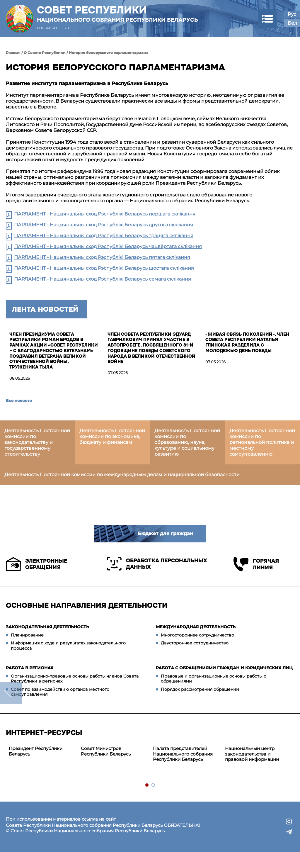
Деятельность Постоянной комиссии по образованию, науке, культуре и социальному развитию (187, 442)
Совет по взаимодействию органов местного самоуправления (60, 692)
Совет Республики (117, 14)
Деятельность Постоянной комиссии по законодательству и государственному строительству (37, 442)
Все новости (19, 400)
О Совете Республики (45, 52)
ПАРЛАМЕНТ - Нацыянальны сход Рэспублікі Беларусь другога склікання (103, 225)
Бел (292, 23)
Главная (13, 52)
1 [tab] (147, 785)
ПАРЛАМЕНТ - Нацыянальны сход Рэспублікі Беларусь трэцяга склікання (103, 235)
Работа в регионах (29, 668)
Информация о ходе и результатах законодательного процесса (68, 645)
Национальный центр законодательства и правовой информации (252, 754)
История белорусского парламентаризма (108, 52)
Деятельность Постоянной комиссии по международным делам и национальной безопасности (122, 474)
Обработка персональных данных (157, 564)
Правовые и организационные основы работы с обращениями (213, 678)
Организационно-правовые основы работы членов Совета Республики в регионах (75, 678)
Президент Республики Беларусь (35, 751)
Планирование (27, 635)
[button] (267, 18)
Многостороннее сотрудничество (197, 635)
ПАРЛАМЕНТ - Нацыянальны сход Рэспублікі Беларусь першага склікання (104, 214)
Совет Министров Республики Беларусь (106, 751)
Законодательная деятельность (47, 626)
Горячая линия (256, 564)
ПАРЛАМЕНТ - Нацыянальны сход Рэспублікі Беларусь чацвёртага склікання (108, 246)
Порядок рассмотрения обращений (200, 689)
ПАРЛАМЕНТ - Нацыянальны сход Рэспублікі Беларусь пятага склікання (102, 257)
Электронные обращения (36, 564)
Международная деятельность (196, 626)
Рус (292, 14)
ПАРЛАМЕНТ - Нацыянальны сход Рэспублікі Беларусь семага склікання (102, 279)
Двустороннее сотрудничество (195, 643)
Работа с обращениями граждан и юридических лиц (224, 668)
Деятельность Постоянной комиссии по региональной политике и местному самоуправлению (262, 442)
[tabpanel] (42, 751)
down (11, 693)
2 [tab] (153, 785)
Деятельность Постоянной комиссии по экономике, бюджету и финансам (112, 436)
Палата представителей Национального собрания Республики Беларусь (183, 754)
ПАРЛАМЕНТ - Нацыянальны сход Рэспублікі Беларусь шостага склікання (104, 268)
